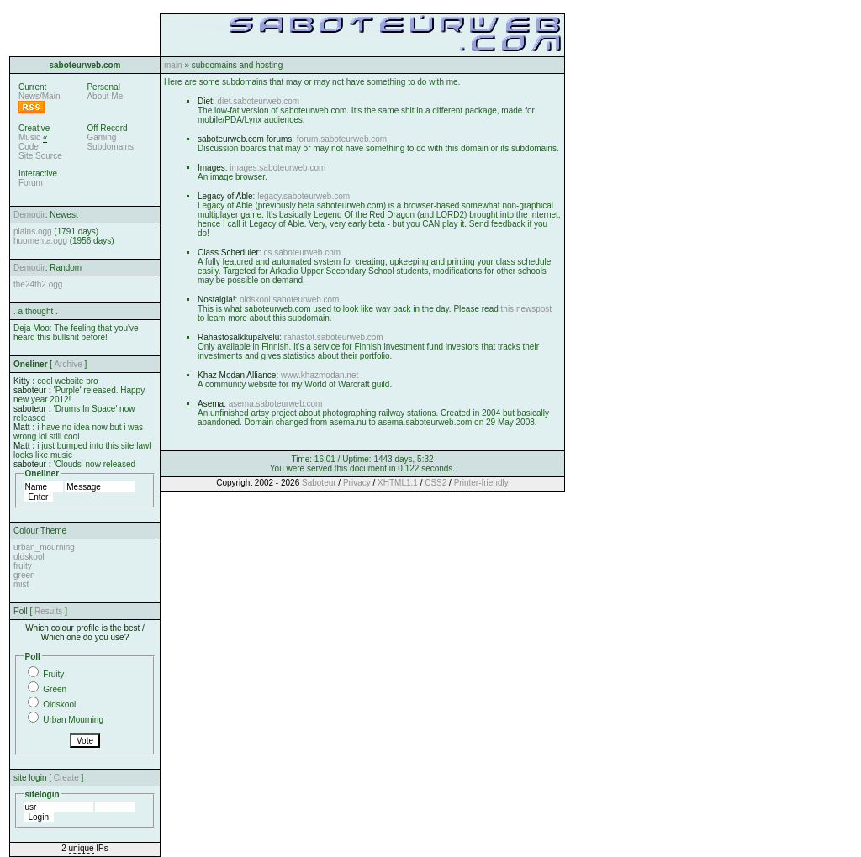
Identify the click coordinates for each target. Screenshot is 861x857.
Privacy (357, 482)
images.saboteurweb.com (277, 167)
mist (21, 584)
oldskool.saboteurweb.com (289, 299)
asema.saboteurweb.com (276, 403)
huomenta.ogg (40, 240)
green (24, 575)
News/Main (39, 96)
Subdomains (110, 146)
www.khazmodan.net (319, 375)
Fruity (53, 674)
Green (54, 689)
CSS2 (435, 482)
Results (48, 611)
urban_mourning (44, 547)
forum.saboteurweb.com (342, 139)
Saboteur (319, 482)
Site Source (40, 155)
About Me (105, 96)
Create (66, 777)
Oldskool (59, 704)
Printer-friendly (481, 482)
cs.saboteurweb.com (302, 252)
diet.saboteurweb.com (258, 101)
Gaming (101, 137)
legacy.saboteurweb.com (303, 196)
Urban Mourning (73, 719)
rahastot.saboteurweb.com (333, 337)
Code (28, 146)
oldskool (29, 556)
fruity (22, 565)
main (173, 65)
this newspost (526, 308)
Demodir (29, 214)
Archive (68, 364)
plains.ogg (32, 231)
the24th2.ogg (37, 284)
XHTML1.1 (398, 482)
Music (29, 137)
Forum (30, 182)
